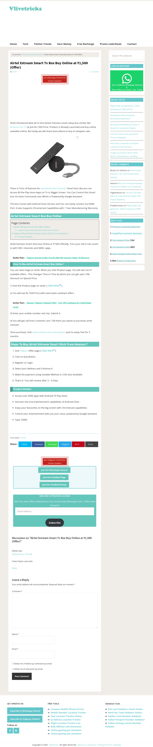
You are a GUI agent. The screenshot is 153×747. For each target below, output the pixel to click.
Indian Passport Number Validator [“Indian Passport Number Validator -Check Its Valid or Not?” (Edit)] (126, 719)
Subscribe (55, 522)
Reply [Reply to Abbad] (14, 568)
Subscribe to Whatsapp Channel (25, 711)
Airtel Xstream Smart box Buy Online (32, 226)
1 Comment (95, 72)
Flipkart (24, 350)
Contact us (91, 745)
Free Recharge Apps (121, 247)
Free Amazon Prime (121, 240)
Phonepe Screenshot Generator (126, 226)
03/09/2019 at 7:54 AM (22, 554)
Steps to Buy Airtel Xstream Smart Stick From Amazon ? (41, 233)
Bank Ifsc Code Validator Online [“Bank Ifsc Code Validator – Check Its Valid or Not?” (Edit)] (125, 712)
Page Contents (20, 223)
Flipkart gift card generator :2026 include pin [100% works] (125, 209)
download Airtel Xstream (54, 188)
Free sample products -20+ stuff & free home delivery (125, 174)
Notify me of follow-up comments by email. (33, 663)
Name (15, 634)
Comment (17, 591)
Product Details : (25, 236)
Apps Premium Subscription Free (127, 253)
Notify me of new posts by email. (28, 669)
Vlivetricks (25, 8)
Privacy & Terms (105, 745)
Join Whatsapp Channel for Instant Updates (55, 79)
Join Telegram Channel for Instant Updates (55, 461)
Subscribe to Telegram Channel (25, 719)
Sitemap (117, 745)
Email (15, 649)
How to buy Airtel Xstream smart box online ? (38, 230)
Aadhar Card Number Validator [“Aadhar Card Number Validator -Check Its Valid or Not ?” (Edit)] (124, 716)
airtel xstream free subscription (48, 332)
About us (81, 745)
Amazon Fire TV (18, 127)
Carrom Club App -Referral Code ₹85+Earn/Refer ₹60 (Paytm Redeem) (126, 196)
